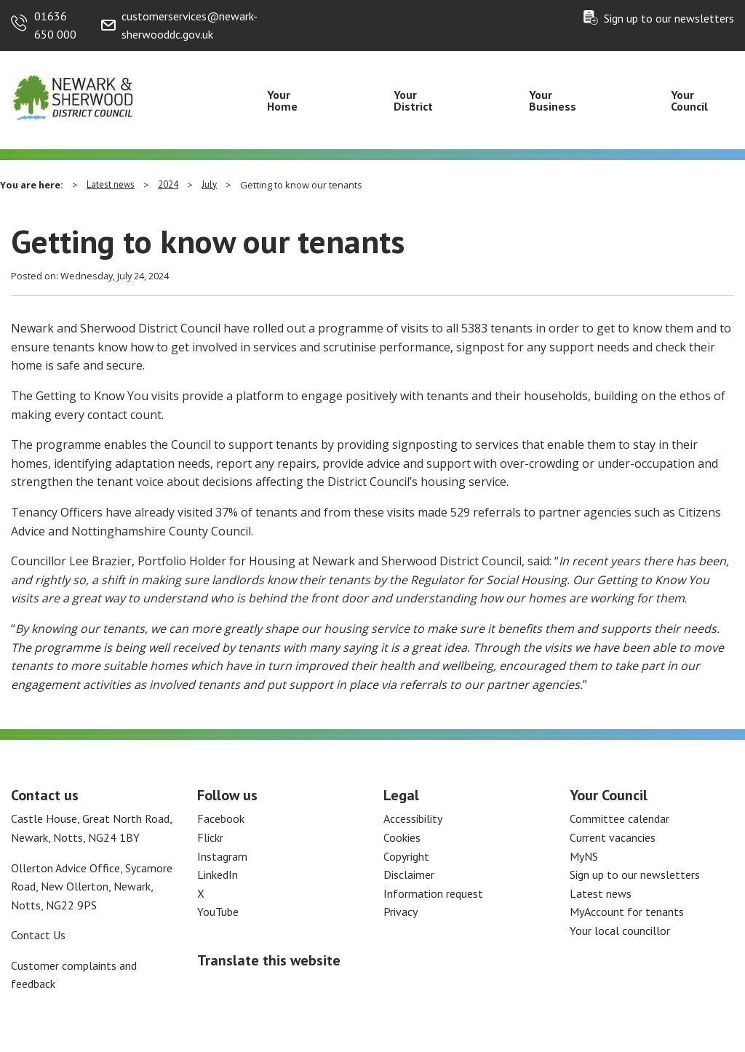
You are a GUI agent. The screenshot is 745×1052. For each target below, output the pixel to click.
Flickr (210, 837)
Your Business (552, 100)
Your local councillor (620, 930)
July (209, 184)
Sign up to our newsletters (669, 18)
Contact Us (38, 935)
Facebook (220, 818)
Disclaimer (408, 874)
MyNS (584, 856)
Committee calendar (619, 818)
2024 (168, 184)
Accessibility (412, 818)
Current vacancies (613, 837)
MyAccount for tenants (627, 911)
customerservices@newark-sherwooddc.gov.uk (189, 25)
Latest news (111, 184)
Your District (413, 100)
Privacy (400, 911)
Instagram (222, 856)
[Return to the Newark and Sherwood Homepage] (73, 95)
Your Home (282, 100)
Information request (433, 893)
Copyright (406, 856)
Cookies (402, 837)
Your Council (689, 100)
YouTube (218, 911)
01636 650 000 (55, 25)
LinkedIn (217, 874)
